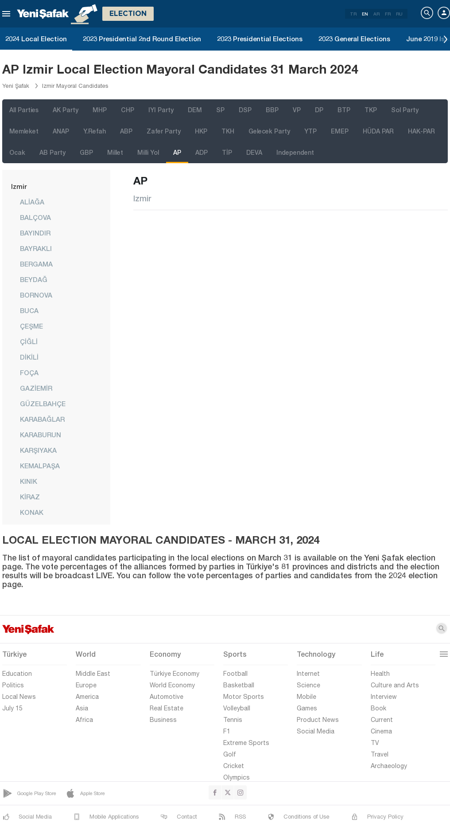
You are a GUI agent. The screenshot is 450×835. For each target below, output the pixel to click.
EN (365, 13)
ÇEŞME (31, 326)
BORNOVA (36, 295)
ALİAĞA (32, 202)
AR (376, 13)
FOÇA (29, 372)
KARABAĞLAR (42, 419)
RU (399, 13)
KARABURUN (40, 435)
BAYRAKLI (36, 248)
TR (353, 13)
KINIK (28, 481)
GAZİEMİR (36, 388)
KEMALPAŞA (40, 466)
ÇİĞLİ (29, 341)
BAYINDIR (35, 233)
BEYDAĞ (33, 279)
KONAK (31, 512)
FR (388, 13)
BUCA (29, 310)
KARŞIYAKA (38, 450)
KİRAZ (30, 497)
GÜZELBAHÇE (43, 404)
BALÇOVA (35, 217)
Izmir (19, 186)
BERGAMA (36, 264)
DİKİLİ (29, 357)
